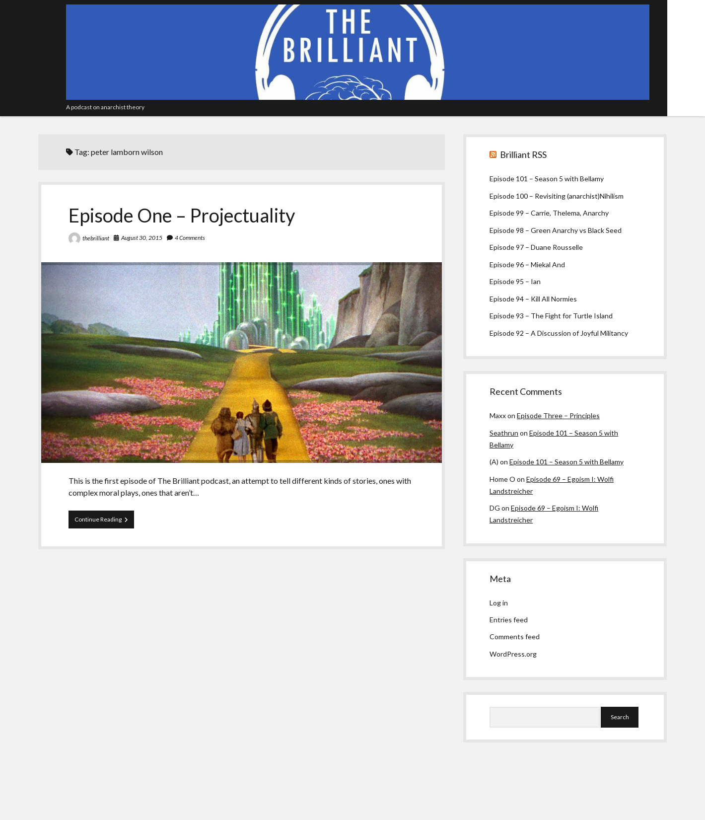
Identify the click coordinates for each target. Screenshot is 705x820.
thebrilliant (95, 238)
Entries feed (509, 619)
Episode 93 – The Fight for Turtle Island (551, 315)
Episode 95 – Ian (515, 281)
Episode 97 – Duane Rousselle (536, 247)
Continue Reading (104, 521)
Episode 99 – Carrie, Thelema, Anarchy (549, 213)
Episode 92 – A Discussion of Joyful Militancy (559, 333)
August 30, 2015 (141, 237)
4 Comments (190, 237)
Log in (499, 602)
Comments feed (515, 636)
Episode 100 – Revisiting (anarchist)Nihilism (557, 196)
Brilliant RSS (523, 154)
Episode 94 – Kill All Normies (533, 299)
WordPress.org (513, 654)
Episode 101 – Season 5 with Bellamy (547, 178)
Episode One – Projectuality (182, 215)
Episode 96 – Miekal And (527, 264)
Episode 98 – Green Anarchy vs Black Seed (556, 230)
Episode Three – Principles (558, 415)
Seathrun (504, 433)
